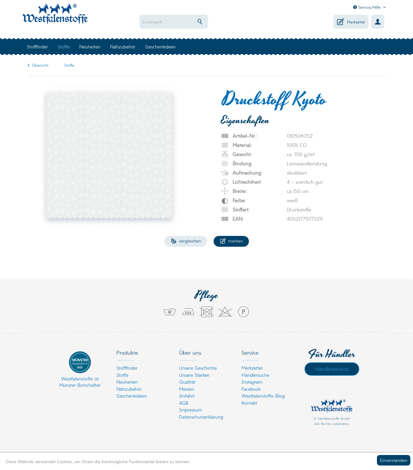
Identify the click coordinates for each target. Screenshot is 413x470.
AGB (183, 402)
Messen (186, 388)
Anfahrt (187, 395)
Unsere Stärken (194, 375)
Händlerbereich (332, 368)
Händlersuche (255, 375)
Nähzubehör (129, 388)
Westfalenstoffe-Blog (263, 395)
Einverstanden (393, 460)
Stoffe (122, 375)
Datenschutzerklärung (201, 416)
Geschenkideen (131, 395)
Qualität (187, 381)
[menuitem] (191, 22)
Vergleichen (186, 241)
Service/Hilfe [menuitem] (367, 7)
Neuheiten (126, 381)
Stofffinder (126, 367)
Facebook (251, 388)
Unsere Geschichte (198, 367)
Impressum (190, 409)
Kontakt (249, 402)
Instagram (252, 381)
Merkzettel (252, 367)
